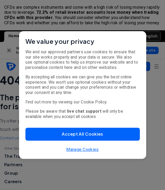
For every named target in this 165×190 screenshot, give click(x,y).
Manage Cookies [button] (82, 149)
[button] (82, 134)
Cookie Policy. (94, 101)
